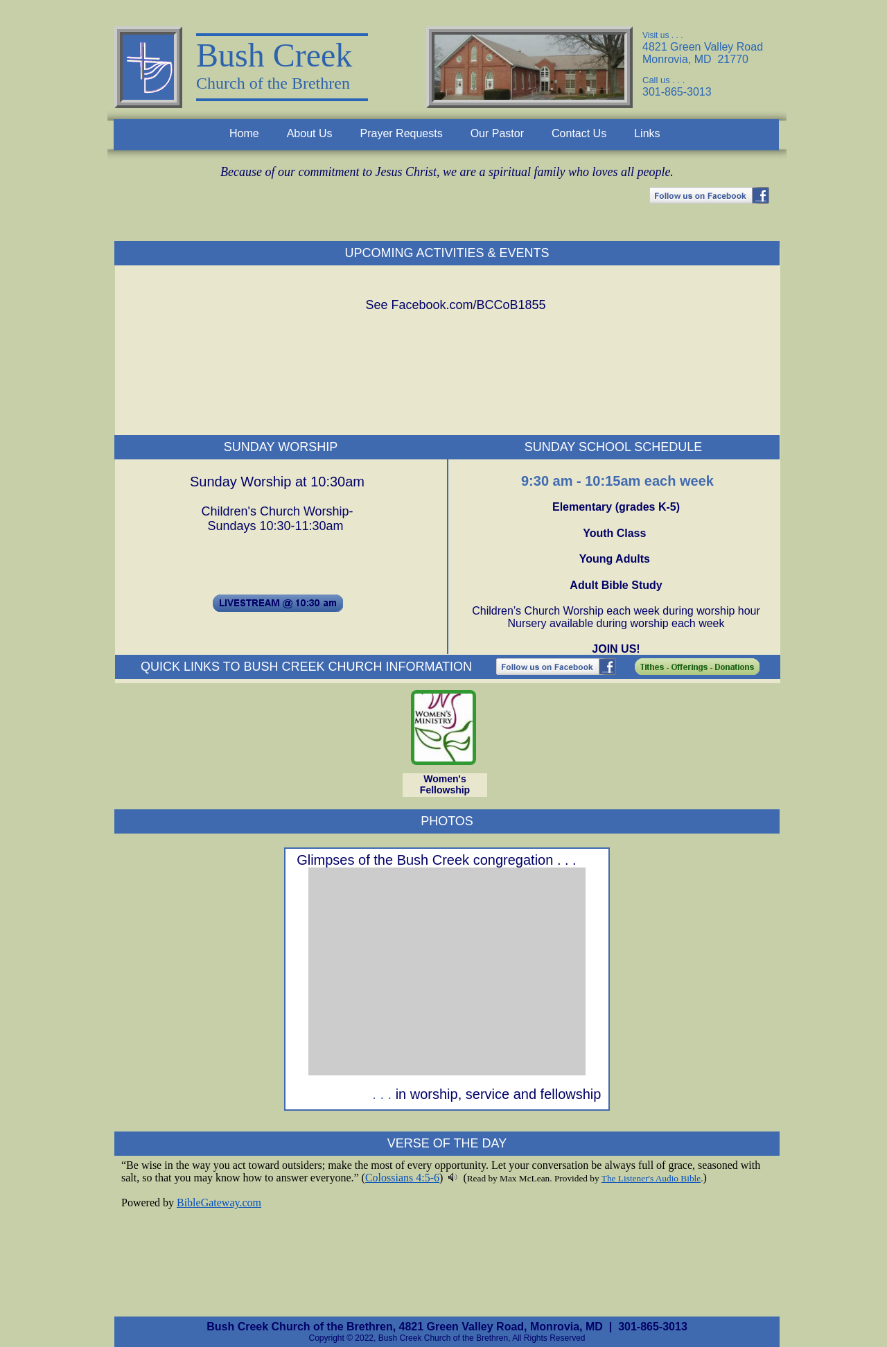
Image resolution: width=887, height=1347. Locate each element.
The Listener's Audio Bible (651, 1178)
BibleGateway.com (219, 1202)
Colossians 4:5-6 (402, 1177)
